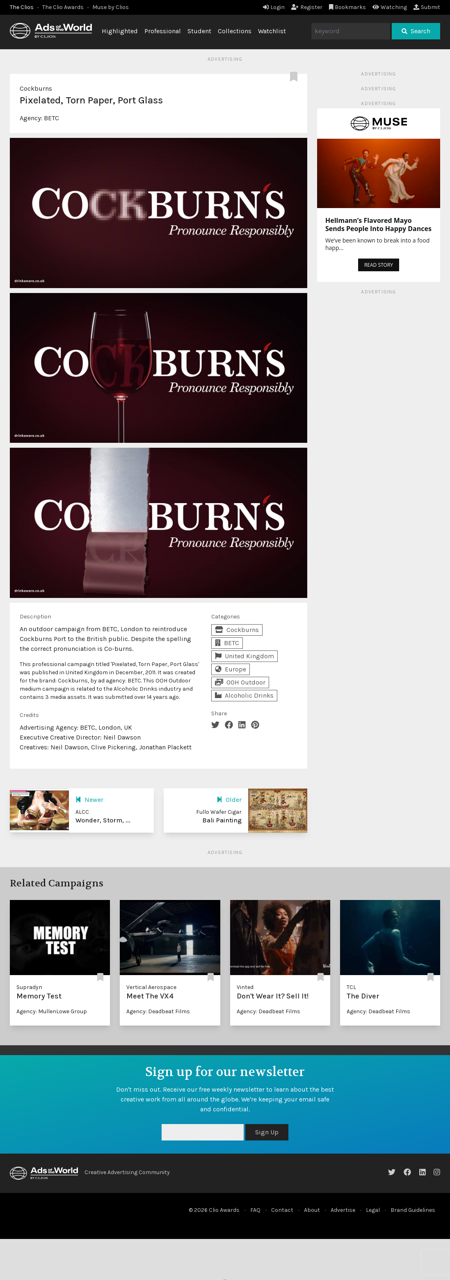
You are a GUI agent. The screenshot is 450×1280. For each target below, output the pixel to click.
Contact (282, 1210)
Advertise (343, 1210)
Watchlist (272, 31)
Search (416, 31)
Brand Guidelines (413, 1210)
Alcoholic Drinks (244, 695)
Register (306, 7)
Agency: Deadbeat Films (158, 1011)
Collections (234, 31)
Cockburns (36, 88)
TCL (351, 987)
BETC (51, 118)
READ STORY (378, 264)
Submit (426, 7)
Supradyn (29, 987)
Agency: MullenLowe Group (51, 1011)
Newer (89, 800)
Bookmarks (347, 7)
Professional (162, 31)
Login (274, 7)
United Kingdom (244, 656)
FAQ (255, 1210)
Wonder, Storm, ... (102, 820)
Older (229, 800)
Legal (373, 1210)
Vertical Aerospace (151, 987)
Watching (389, 7)
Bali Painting (222, 820)
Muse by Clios (110, 7)
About (312, 1210)
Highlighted (120, 31)
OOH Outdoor (240, 682)
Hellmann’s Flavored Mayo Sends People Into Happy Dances (378, 224)
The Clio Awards (63, 7)
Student (199, 31)
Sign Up (267, 1132)
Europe (230, 669)
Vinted (245, 987)
